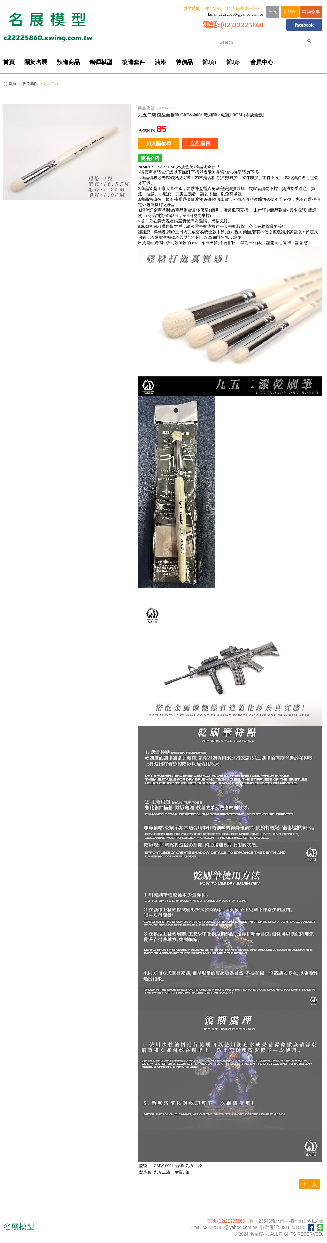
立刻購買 (200, 143)
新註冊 (290, 12)
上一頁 (309, 1184)
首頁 (12, 84)
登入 (273, 12)
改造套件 (30, 84)
